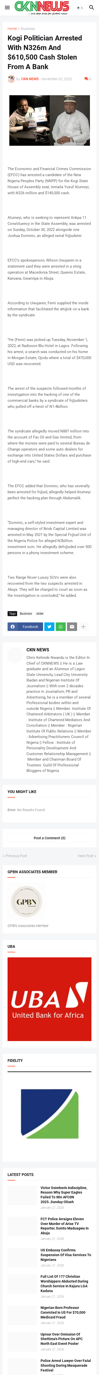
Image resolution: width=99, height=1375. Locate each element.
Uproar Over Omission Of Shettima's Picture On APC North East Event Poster (62, 1339)
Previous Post (16, 856)
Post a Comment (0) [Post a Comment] (49, 838)
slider (40, 613)
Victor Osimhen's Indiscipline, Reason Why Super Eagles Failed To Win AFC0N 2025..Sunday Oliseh (64, 1195)
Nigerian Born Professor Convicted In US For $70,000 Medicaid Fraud (63, 1312)
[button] (7, 8)
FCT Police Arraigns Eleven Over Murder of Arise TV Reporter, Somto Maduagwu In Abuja (65, 1226)
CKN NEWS (37, 649)
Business (28, 29)
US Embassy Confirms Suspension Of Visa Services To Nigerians (66, 1255)
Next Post (85, 856)
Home (12, 29)
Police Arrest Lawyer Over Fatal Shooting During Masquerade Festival (66, 1365)
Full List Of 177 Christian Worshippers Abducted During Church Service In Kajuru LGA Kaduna (64, 1283)
